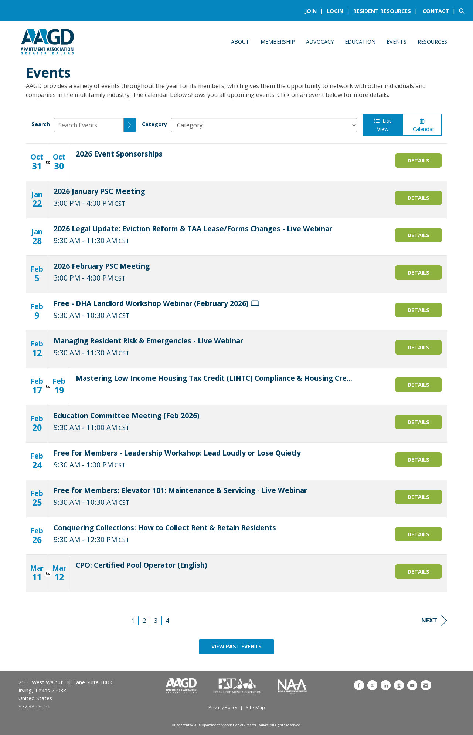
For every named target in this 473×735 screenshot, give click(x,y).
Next (434, 620)
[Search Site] (463, 11)
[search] (130, 125)
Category (154, 124)
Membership (278, 41)
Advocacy (320, 41)
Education (360, 41)
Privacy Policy (222, 707)
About (240, 41)
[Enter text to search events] (89, 125)
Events (396, 41)
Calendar (422, 125)
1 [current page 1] (133, 621)
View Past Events (236, 646)
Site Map (255, 707)
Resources (432, 41)
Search (40, 124)
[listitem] (315, 11)
